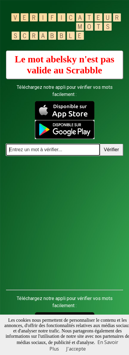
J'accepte (76, 348)
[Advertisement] (64, 223)
